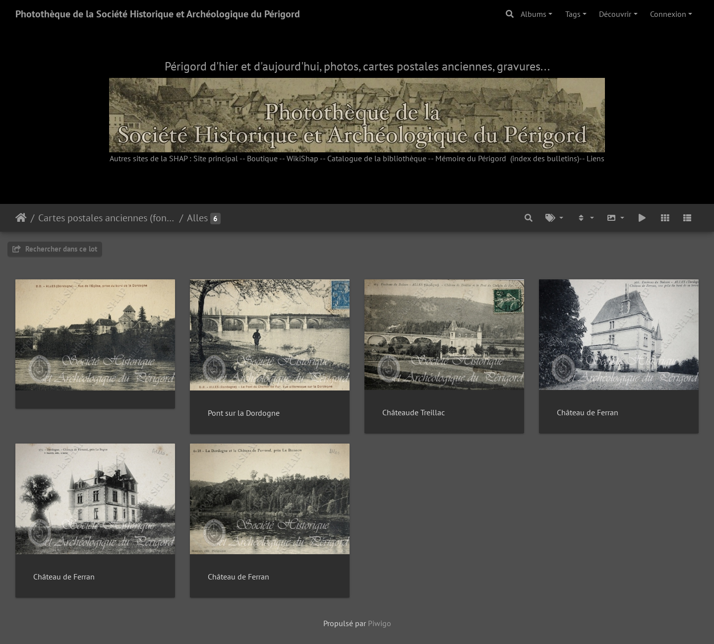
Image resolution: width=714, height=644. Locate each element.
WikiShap (302, 158)
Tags (573, 14)
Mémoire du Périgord (470, 158)
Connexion (668, 14)
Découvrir (615, 14)
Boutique (262, 158)
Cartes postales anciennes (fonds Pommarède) (107, 217)
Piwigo (379, 623)
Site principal (215, 158)
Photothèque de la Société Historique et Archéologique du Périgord (157, 13)
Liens (595, 158)
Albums (533, 14)
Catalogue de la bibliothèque (376, 158)
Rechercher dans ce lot (54, 249)
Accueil (21, 217)
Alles (197, 217)
